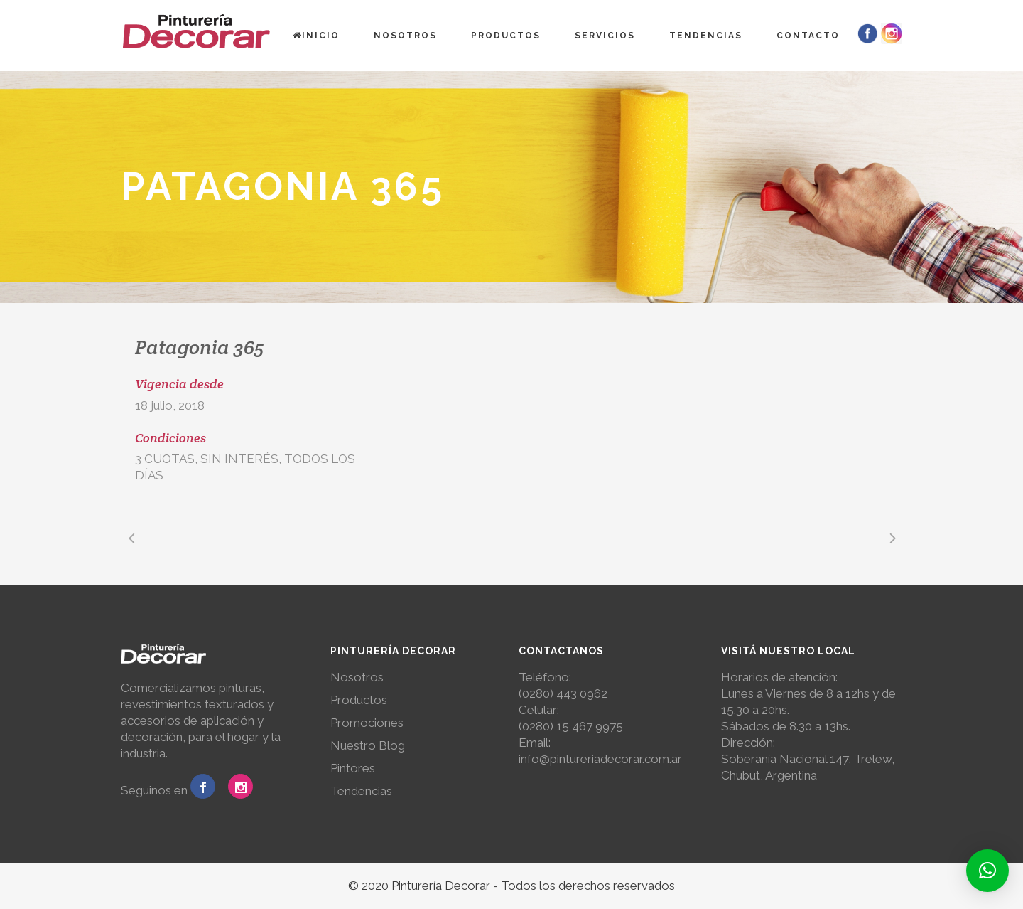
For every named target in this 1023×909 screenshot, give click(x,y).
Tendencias (361, 791)
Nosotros (357, 677)
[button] (987, 870)
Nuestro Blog (367, 745)
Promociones (367, 723)
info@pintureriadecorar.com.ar (600, 759)
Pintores (352, 768)
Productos (358, 700)
